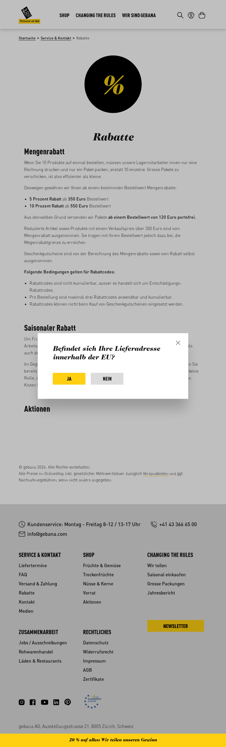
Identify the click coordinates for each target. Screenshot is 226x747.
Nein (107, 379)
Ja (69, 379)
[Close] (178, 342)
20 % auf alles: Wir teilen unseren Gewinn (113, 740)
